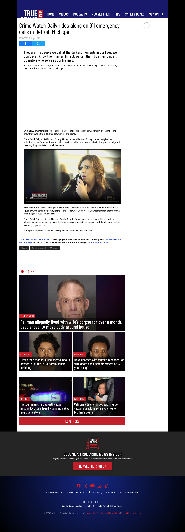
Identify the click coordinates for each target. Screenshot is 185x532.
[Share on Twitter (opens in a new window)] (38, 43)
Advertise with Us (81, 492)
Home (50, 14)
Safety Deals (135, 14)
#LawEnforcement (39, 248)
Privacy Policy (114, 513)
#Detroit (24, 248)
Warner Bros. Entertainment (97, 513)
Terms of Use (126, 513)
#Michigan (54, 248)
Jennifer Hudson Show (88, 506)
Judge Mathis (103, 506)
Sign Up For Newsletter (54, 492)
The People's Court (116, 506)
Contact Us (69, 492)
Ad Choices (136, 513)
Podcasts (80, 14)
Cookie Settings (97, 492)
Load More (72, 421)
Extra (77, 506)
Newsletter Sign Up (92, 466)
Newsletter (100, 14)
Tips (117, 14)
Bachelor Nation (68, 506)
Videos (64, 14)
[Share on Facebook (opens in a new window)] (25, 43)
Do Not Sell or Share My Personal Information (122, 492)
